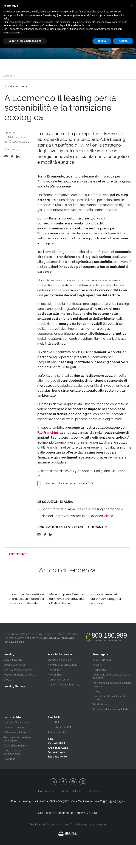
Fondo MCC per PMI (59, 727)
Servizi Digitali (57, 752)
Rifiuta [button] (102, 40)
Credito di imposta (14, 664)
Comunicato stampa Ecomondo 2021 (69, 483)
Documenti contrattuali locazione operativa (111, 676)
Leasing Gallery (14, 686)
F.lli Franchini (47, 432)
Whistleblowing (101, 704)
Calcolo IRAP (56, 743)
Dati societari (46, 791)
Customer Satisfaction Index (64, 684)
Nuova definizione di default (19, 674)
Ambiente (21, 86)
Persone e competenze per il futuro (17, 739)
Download (9, 758)
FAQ (50, 739)
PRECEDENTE (18, 554)
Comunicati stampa (59, 679)
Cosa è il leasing (13, 659)
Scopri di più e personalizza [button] (24, 40)
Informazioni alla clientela (18, 669)
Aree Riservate (58, 747)
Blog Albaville (57, 756)
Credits (93, 791)
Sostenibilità (12, 717)
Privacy (96, 691)
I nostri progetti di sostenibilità (12, 752)
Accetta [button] (123, 40)
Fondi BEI (53, 722)
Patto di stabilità (57, 732)
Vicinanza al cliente (15, 732)
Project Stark (55, 669)
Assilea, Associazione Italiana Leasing (84, 824)
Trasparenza (99, 669)
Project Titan (55, 674)
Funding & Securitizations (62, 664)
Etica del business (14, 727)
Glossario (9, 679)
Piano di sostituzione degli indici (110, 709)
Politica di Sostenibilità (16, 722)
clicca (108, 516)
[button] (131, 6)
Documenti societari (59, 659)
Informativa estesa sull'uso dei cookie (109, 698)
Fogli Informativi (101, 659)
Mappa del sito (71, 791)
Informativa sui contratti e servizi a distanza (111, 684)
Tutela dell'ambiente (15, 745)
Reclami (97, 664)
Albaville (9, 86)
